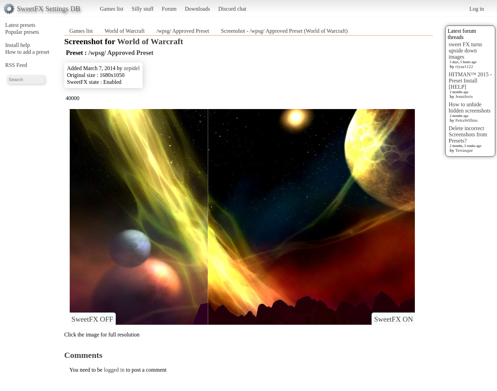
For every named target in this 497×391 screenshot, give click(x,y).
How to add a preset (27, 52)
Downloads (197, 9)
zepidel (131, 68)
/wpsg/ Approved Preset (182, 31)
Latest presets (20, 25)
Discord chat (232, 9)
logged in (114, 370)
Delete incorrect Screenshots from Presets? (468, 134)
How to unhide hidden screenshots (469, 107)
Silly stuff (143, 9)
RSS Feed (16, 65)
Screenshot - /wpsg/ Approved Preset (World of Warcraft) (284, 31)
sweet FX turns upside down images (465, 50)
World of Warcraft (125, 31)
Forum (169, 9)
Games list (112, 9)
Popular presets (22, 32)
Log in (476, 9)
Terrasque (464, 150)
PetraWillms (466, 120)
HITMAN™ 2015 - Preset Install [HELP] (470, 80)
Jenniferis (464, 96)
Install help (17, 45)
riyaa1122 (464, 66)
